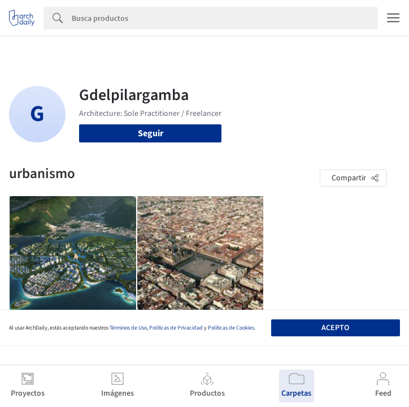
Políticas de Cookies (231, 328)
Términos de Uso (128, 328)
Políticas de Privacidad (176, 328)
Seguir (150, 133)
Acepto (335, 328)
